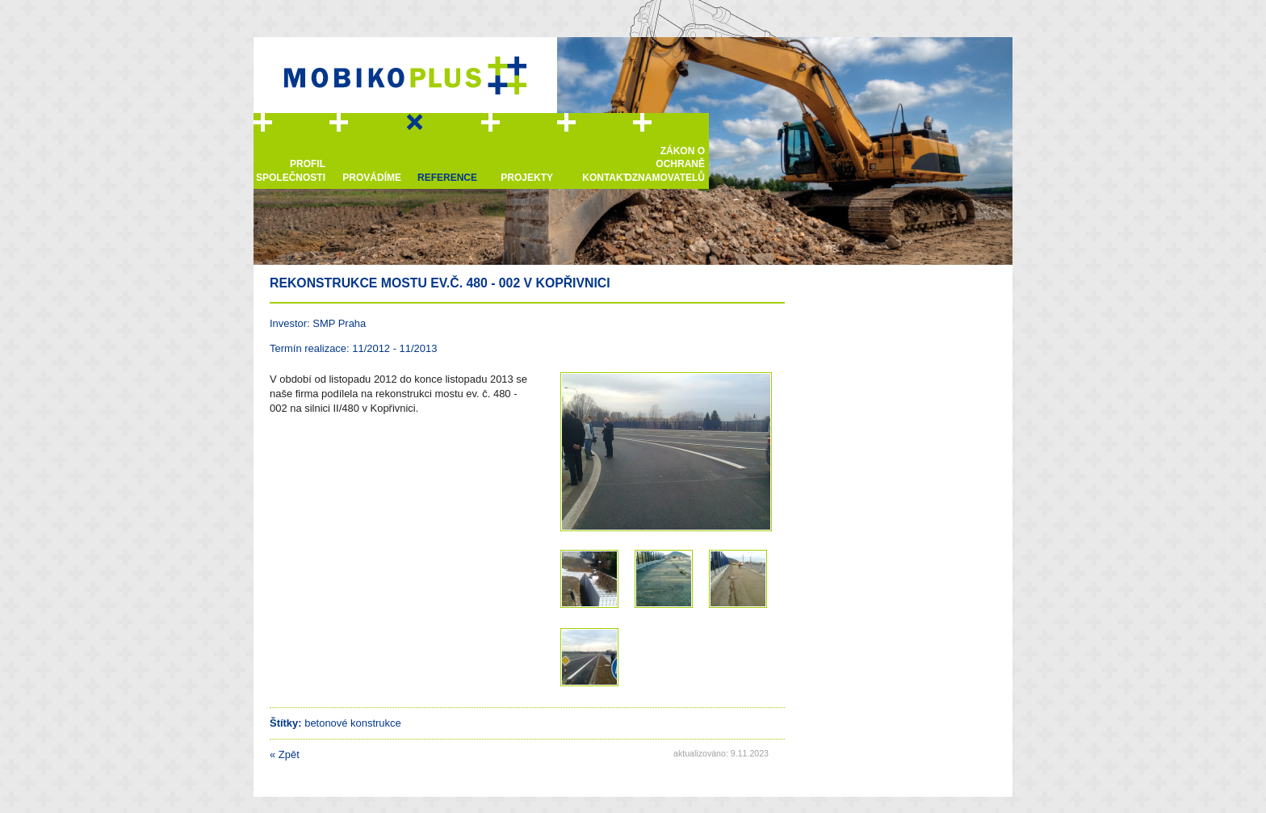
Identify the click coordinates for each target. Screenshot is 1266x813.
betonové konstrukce (352, 723)
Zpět (285, 754)
